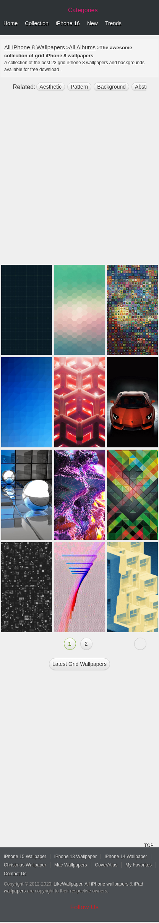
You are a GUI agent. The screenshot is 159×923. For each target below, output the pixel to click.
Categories (82, 10)
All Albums (82, 47)
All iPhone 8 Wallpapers (34, 47)
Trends (113, 23)
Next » (140, 644)
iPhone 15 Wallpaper (25, 856)
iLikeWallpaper (68, 884)
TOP (148, 845)
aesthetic (51, 87)
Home (10, 23)
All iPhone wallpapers (106, 884)
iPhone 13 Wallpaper (75, 856)
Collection (36, 23)
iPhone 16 (68, 23)
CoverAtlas (106, 865)
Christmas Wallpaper (25, 865)
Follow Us (84, 907)
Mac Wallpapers (70, 865)
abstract (144, 87)
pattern (79, 87)
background (111, 87)
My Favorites (138, 865)
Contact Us (15, 873)
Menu (151, 24)
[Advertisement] (79, 181)
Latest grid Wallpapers (79, 664)
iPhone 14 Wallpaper (126, 856)
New (92, 23)
